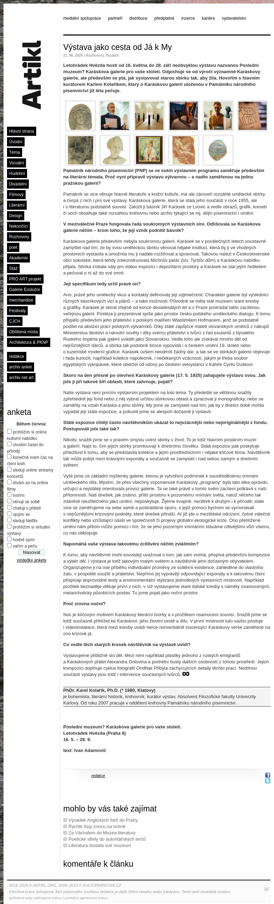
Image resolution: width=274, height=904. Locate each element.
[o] (267, 888)
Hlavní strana (21, 131)
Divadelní (18, 184)
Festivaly (17, 310)
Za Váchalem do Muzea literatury (102, 832)
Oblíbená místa (23, 331)
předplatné (164, 18)
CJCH (14, 321)
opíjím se (21, 514)
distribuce (138, 18)
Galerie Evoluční (24, 289)
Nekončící (18, 226)
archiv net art (21, 377)
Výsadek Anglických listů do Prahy (103, 820)
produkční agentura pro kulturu (86, 898)
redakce (16, 356)
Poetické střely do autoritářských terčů (107, 839)
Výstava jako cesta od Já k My (117, 47)
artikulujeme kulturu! (48, 898)
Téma (14, 152)
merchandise (21, 300)
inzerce (188, 18)
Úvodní (15, 141)
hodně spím (24, 539)
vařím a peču (25, 546)
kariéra (208, 18)
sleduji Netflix (25, 520)
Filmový (16, 194)
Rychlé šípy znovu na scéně (96, 826)
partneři (115, 18)
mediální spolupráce (82, 18)
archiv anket (20, 367)
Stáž (13, 268)
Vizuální (16, 162)
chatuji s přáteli (27, 508)
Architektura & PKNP (28, 342)
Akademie (18, 257)
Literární (17, 205)
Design (15, 215)
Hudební (17, 173)
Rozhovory (19, 236)
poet (13, 247)
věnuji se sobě (26, 501)
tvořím (18, 495)
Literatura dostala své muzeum (99, 845)
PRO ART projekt (25, 279)
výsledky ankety (32, 560)
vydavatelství (234, 18)
